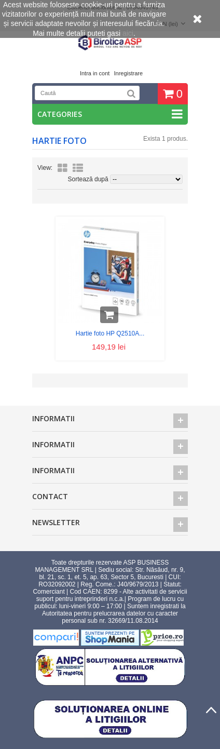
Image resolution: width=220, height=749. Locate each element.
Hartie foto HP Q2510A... (110, 333)
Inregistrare (128, 73)
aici (127, 33)
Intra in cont (94, 73)
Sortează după (88, 179)
